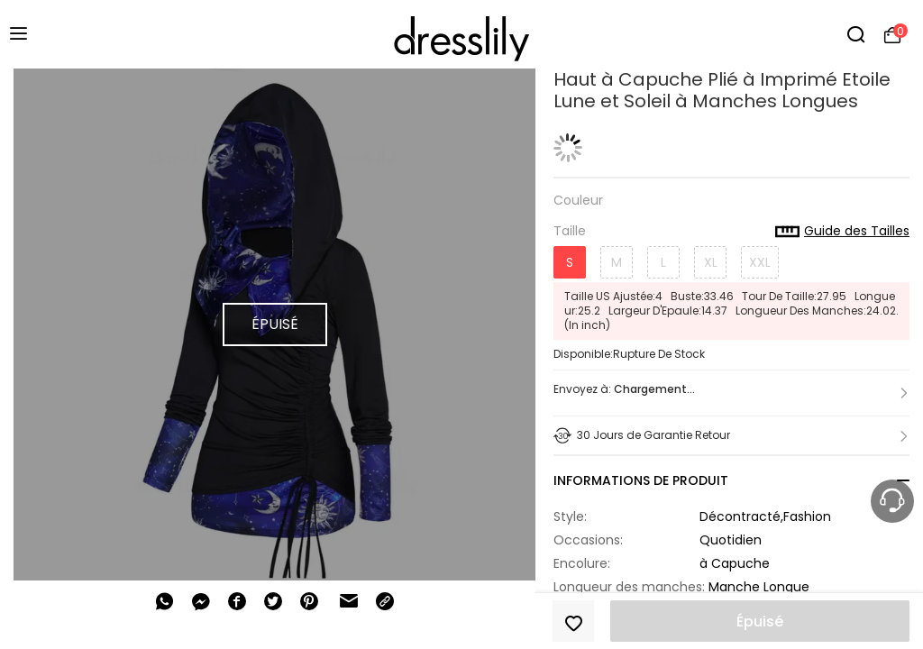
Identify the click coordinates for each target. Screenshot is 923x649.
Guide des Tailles (842, 232)
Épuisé (759, 621)
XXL (760, 262)
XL (710, 262)
